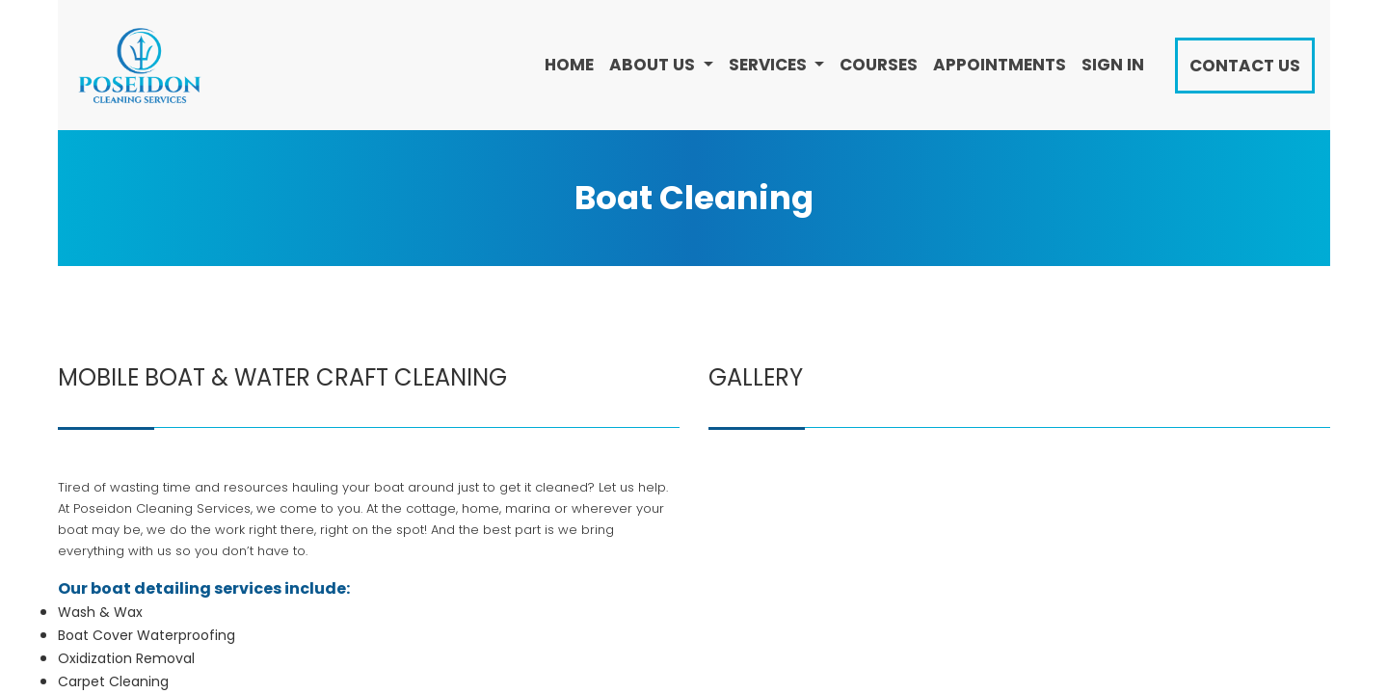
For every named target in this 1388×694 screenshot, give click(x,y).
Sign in (1112, 64)
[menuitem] (569, 65)
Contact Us (1244, 65)
